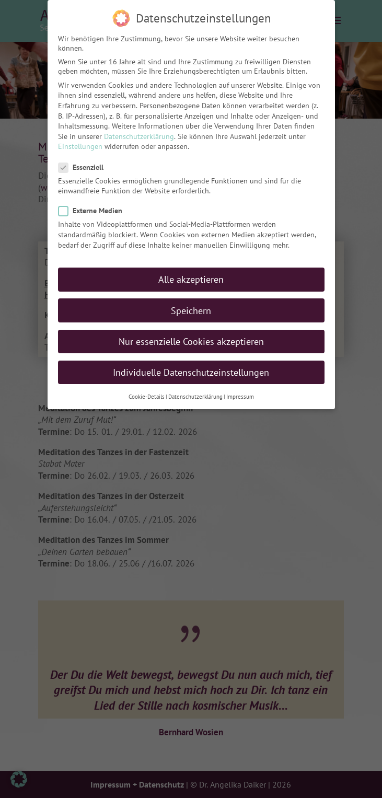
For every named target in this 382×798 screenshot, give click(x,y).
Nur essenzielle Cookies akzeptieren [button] (191, 338)
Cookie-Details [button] (147, 393)
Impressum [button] (240, 393)
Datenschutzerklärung (139, 133)
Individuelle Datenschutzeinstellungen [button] (191, 369)
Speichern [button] (191, 307)
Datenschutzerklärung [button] (195, 393)
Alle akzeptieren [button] (191, 276)
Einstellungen (80, 143)
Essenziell (85, 164)
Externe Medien (94, 207)
